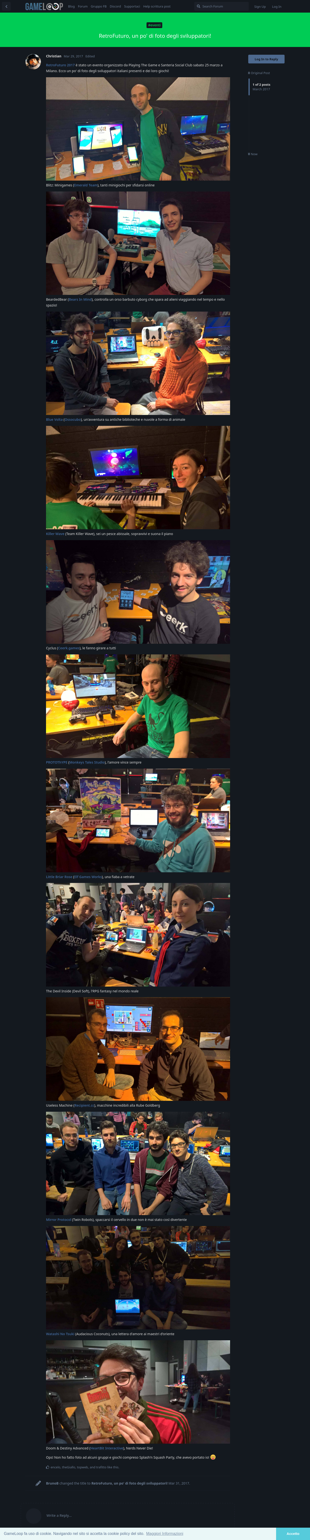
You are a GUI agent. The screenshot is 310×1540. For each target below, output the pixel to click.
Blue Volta (54, 419)
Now (252, 154)
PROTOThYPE (56, 762)
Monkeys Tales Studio (87, 762)
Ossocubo (73, 419)
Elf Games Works (88, 876)
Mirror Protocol (58, 1219)
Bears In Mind (80, 299)
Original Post (259, 73)
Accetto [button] (293, 1534)
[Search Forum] (221, 6)
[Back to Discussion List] (6, 6)
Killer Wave (55, 533)
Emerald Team (86, 185)
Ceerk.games (69, 648)
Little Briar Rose (59, 876)
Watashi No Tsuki (60, 1334)
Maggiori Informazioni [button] (164, 1534)
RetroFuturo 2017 (60, 65)
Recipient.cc (84, 1105)
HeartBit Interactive (106, 1448)
